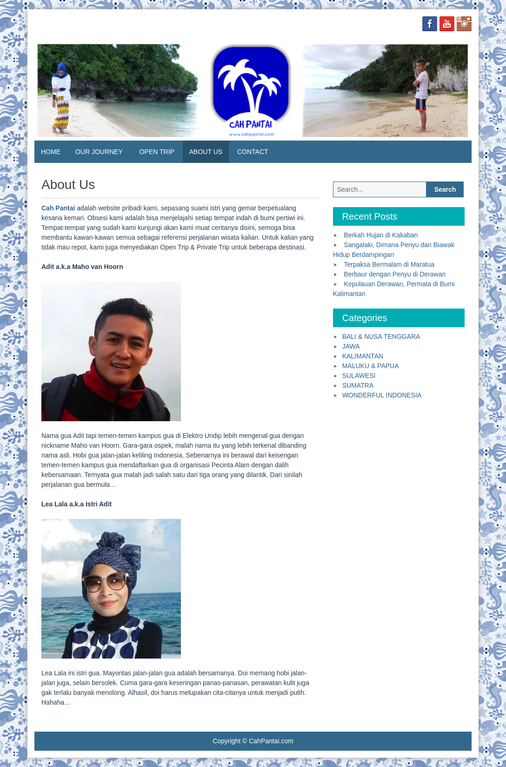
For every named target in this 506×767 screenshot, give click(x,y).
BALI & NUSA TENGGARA (381, 336)
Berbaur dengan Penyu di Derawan (395, 274)
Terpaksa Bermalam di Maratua (389, 264)
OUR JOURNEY (99, 151)
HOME (50, 151)
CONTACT (252, 151)
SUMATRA (357, 385)
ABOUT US (205, 151)
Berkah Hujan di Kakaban (381, 235)
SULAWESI (359, 375)
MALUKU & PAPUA (370, 366)
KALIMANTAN (362, 356)
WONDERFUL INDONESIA (382, 395)
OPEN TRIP (157, 151)
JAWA (351, 346)
